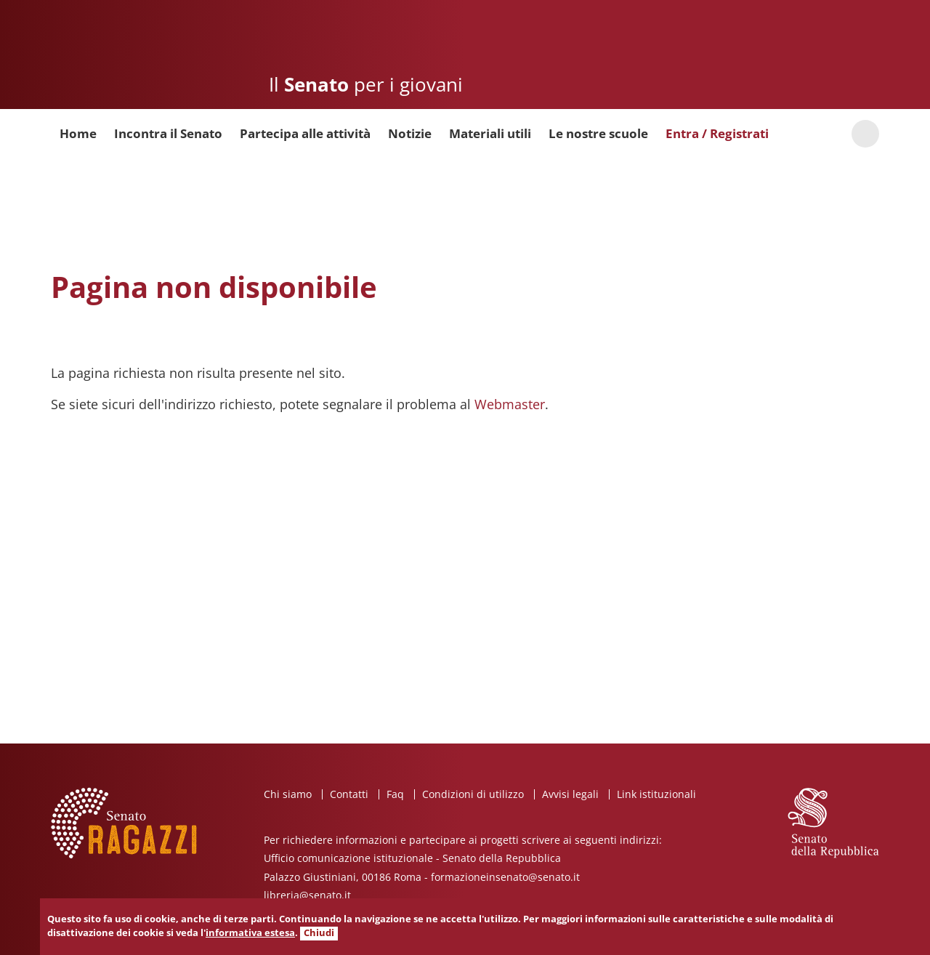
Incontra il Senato (168, 133)
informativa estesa (250, 933)
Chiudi (319, 933)
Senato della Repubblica (805, 54)
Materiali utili (490, 133)
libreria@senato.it (307, 895)
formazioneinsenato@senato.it (505, 877)
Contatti (349, 794)
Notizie (410, 133)
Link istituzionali (656, 794)
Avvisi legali (570, 794)
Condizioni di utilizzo (473, 794)
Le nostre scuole (598, 133)
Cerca (865, 134)
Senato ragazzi (135, 60)
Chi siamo (288, 794)
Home (78, 133)
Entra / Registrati (717, 133)
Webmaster (509, 404)
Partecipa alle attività (305, 133)
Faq (395, 794)
